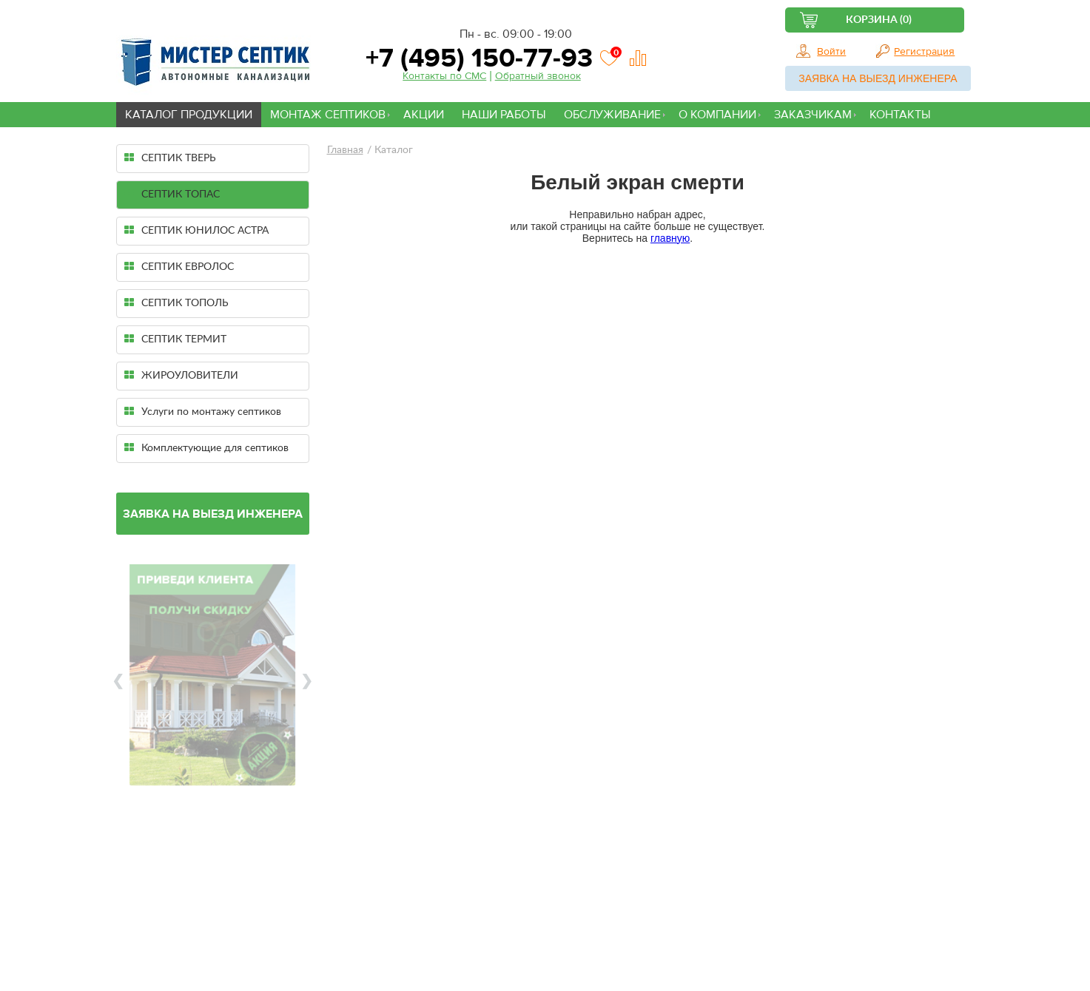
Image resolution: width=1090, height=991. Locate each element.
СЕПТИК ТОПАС (172, 194)
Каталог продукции (188, 114)
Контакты (900, 114)
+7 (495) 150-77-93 (476, 58)
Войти (831, 51)
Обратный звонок (538, 76)
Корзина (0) (879, 20)
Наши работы (504, 114)
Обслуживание (612, 114)
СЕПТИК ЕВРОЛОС (179, 266)
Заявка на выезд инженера (877, 78)
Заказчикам (813, 114)
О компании (717, 114)
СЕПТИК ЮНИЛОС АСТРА (196, 230)
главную (670, 238)
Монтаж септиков (328, 114)
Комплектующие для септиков (206, 447)
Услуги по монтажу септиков (202, 411)
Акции (423, 114)
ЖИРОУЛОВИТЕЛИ (181, 375)
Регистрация (924, 51)
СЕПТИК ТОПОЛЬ (176, 302)
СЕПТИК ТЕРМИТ (175, 339)
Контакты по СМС (444, 76)
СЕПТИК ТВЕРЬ (170, 157)
